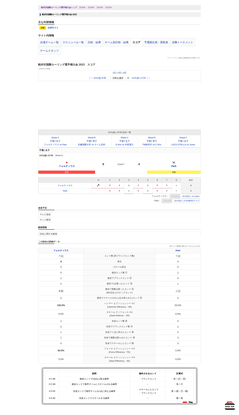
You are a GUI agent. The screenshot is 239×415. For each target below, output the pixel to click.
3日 (124, 72)
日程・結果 (94, 42)
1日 (114, 72)
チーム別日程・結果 (117, 42)
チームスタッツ (49, 50)
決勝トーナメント (182, 42)
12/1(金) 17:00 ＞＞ (141, 78)
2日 (119, 72)
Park (173, 166)
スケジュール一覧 (73, 42)
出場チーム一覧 (49, 42)
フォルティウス (67, 166)
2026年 (82, 7)
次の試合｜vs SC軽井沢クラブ (186, 201)
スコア (136, 42)
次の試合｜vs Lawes (191, 196)
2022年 (108, 7)
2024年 (91, 7)
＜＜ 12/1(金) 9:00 (97, 78)
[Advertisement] (119, 106)
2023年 (100, 7)
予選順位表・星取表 (156, 42)
